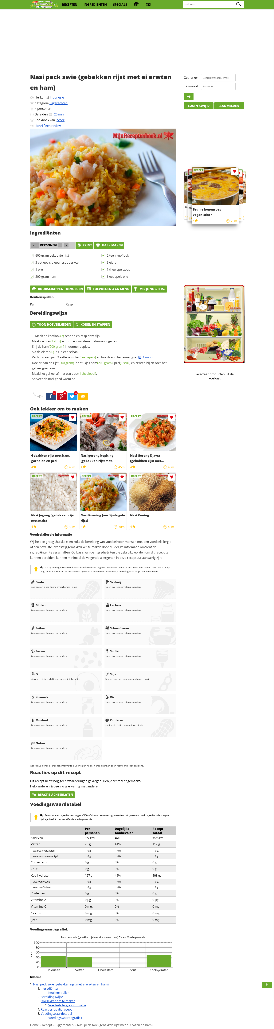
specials (120, 4)
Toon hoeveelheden (51, 324)
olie (84, 357)
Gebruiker (191, 78)
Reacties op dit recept (56, 1009)
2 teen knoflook (118, 255)
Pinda (37, 582)
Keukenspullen (58, 993)
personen (44, 109)
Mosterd (39, 720)
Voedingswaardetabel (56, 1014)
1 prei (39, 269)
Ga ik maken (109, 245)
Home (34, 1025)
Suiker (38, 628)
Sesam (38, 651)
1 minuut (147, 357)
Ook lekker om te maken (58, 1001)
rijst (63, 363)
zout (84, 373)
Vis (109, 697)
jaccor (60, 120)
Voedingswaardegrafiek (65, 1018)
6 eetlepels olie (117, 276)
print (84, 245)
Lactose (113, 605)
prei (53, 341)
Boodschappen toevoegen (57, 289)
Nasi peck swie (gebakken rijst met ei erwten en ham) (71, 984)
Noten (38, 743)
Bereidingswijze (52, 997)
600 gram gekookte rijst (52, 255)
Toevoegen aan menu (108, 289)
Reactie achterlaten (52, 795)
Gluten (38, 605)
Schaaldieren (117, 628)
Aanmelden (229, 106)
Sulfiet (112, 651)
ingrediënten (95, 4)
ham (53, 346)
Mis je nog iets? (149, 289)
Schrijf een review (48, 126)
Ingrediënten (50, 988)
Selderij (113, 582)
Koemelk (40, 697)
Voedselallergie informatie (67, 1005)
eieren (47, 352)
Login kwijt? (198, 106)
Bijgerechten (58, 103)
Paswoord (191, 86)
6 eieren (112, 262)
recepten (69, 4)
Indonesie (57, 97)
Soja (110, 674)
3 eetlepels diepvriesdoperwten (57, 262)
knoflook (56, 336)
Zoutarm (114, 720)
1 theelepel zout (118, 269)
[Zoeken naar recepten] (213, 4)
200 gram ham (45, 276)
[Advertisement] (137, 40)
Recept (47, 1025)
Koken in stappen (92, 324)
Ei (34, 674)
